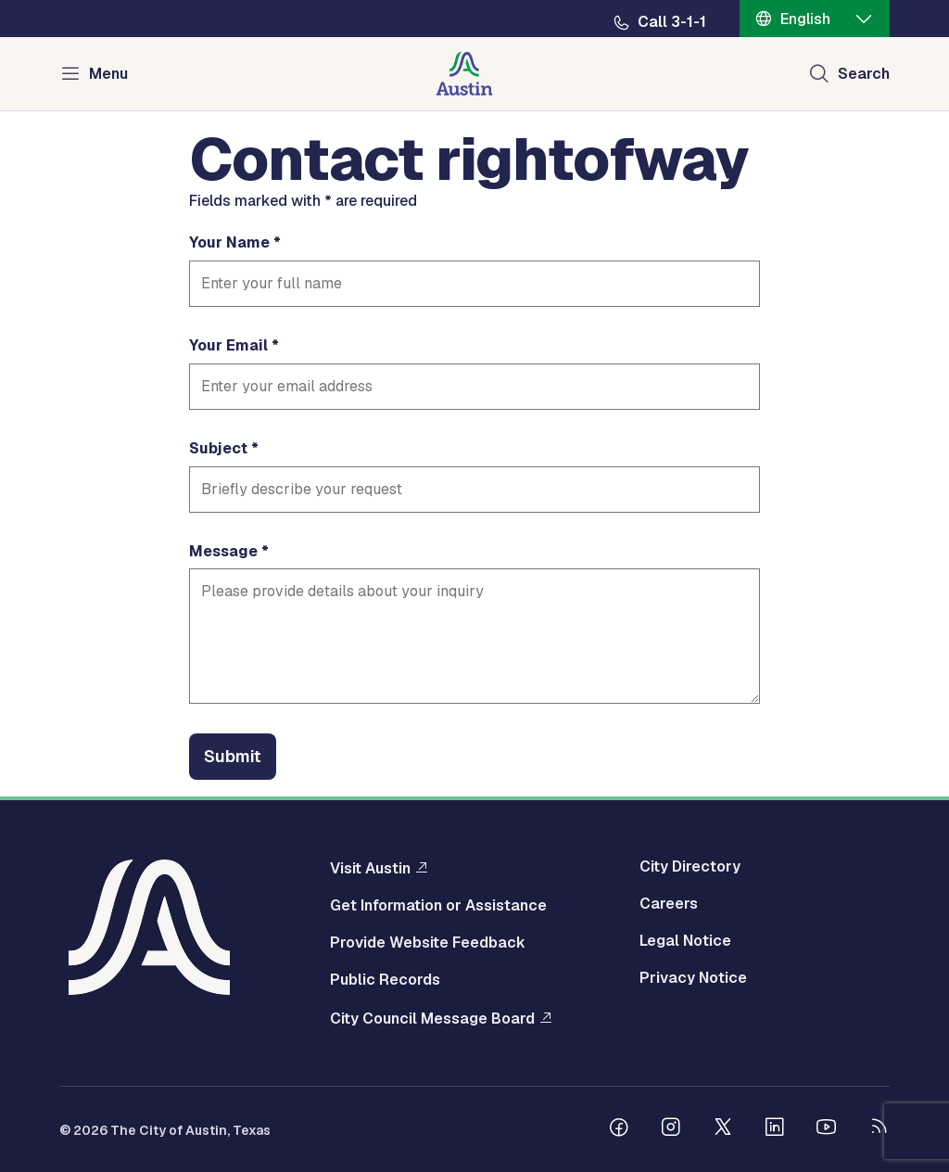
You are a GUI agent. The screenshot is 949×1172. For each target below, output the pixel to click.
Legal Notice (685, 941)
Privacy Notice (693, 978)
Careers (668, 904)
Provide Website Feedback (427, 943)
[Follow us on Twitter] (723, 1129)
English (805, 19)
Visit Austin (370, 868)
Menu (108, 73)
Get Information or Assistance (438, 905)
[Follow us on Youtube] (827, 1129)
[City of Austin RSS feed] (878, 1129)
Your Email (228, 346)
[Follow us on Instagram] (671, 1129)
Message (223, 551)
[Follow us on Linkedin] (775, 1129)
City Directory (689, 867)
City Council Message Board (432, 1018)
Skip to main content (74, 0)
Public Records (385, 980)
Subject (218, 449)
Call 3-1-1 (672, 22)
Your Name (229, 243)
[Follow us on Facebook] (619, 1129)
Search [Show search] (864, 73)
